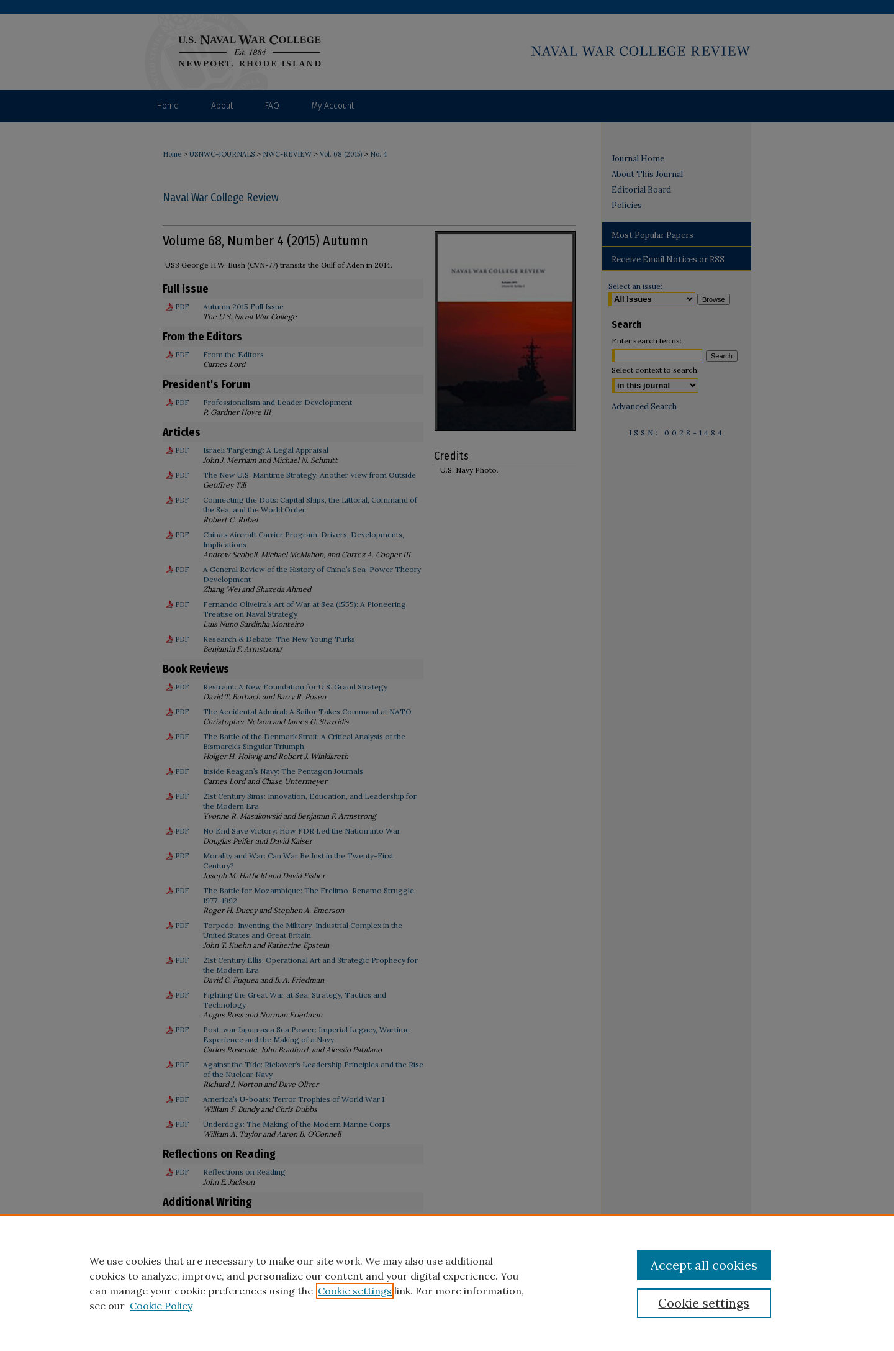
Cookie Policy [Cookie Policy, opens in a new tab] (161, 1305)
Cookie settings (355, 1291)
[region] (447, 1282)
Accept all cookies (704, 1265)
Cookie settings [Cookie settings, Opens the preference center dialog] (703, 1303)
